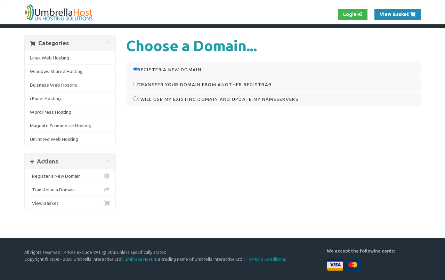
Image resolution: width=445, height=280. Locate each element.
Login (352, 14)
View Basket (400, 13)
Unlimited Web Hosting (54, 139)
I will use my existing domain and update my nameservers (216, 99)
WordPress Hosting (50, 112)
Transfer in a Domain (70, 189)
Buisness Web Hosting (54, 85)
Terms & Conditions (266, 259)
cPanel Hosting (45, 98)
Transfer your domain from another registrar (202, 84)
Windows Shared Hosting (56, 71)
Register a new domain (167, 69)
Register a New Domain (70, 176)
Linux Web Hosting (49, 58)
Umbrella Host (138, 259)
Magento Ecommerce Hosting (60, 125)
